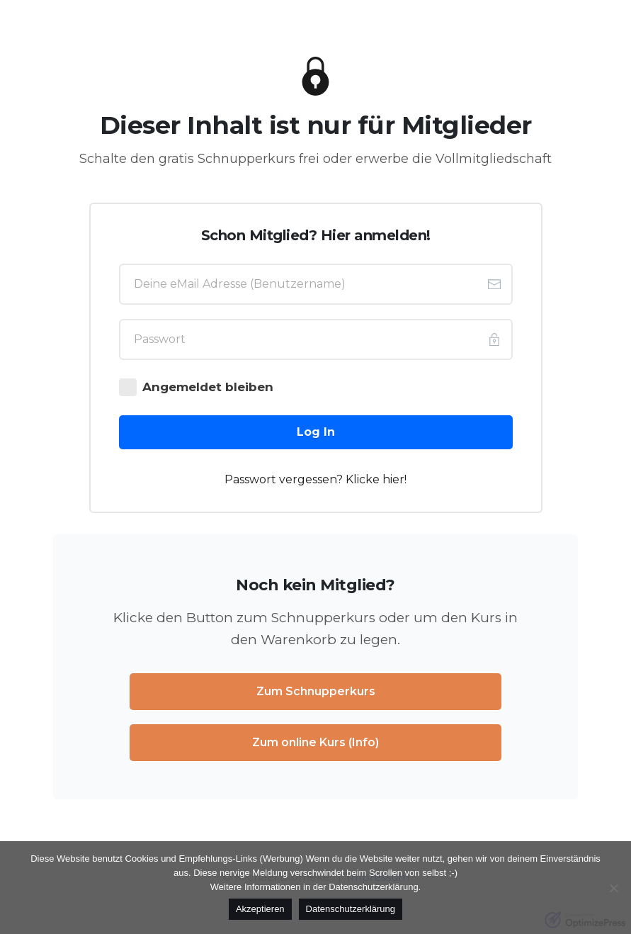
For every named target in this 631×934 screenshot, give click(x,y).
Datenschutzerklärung (350, 909)
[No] (613, 888)
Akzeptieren (260, 909)
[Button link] (316, 432)
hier (393, 479)
